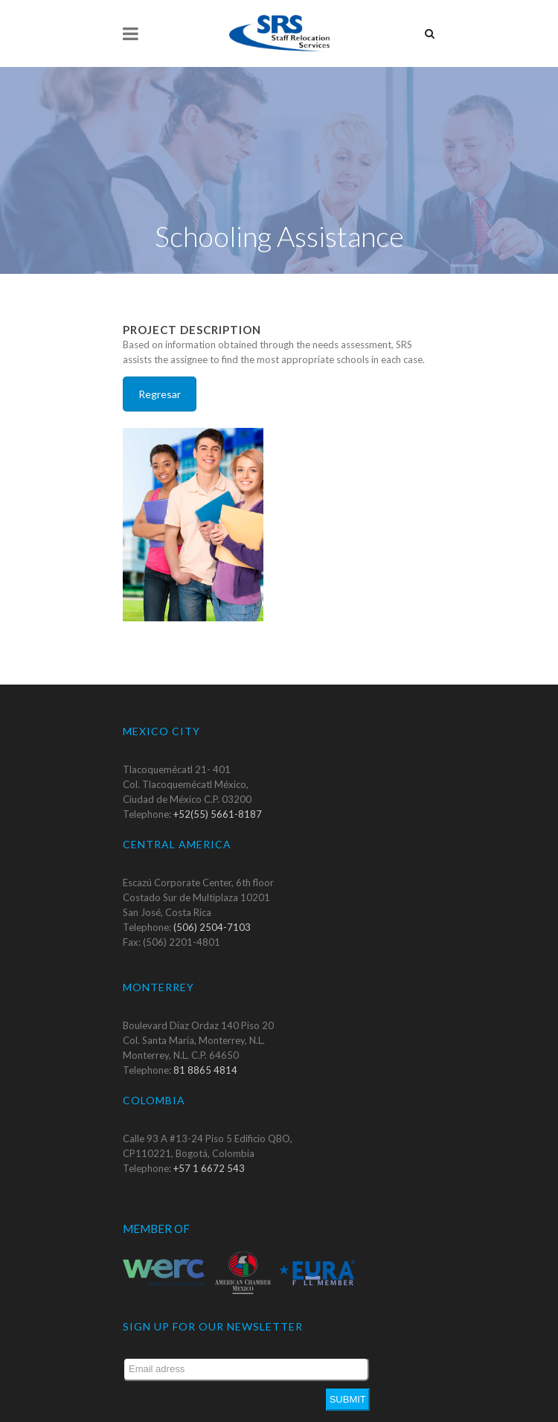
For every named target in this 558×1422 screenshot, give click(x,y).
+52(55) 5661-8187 (217, 790)
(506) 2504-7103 (212, 903)
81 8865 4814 (205, 1046)
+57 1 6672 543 (209, 1144)
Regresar (159, 370)
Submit (348, 1375)
